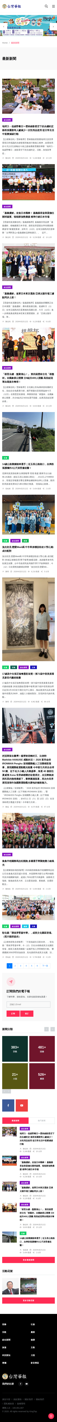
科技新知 (6, 1355)
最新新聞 (15, 1121)
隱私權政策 (9, 1403)
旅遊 (25, 541)
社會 (5, 458)
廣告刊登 (6, 1399)
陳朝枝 (8, 889)
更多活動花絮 (28, 1301)
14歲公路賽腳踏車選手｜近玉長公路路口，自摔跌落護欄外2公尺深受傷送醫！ (37, 1242)
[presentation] (3, 26)
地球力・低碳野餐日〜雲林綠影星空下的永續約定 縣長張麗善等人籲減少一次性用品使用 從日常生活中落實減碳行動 (28, 130)
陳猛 (7, 807)
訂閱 (13, 1014)
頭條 (4, 1324)
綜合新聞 (7, 120)
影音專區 (35, 1363)
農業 (33, 1332)
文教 (33, 667)
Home (5, 43)
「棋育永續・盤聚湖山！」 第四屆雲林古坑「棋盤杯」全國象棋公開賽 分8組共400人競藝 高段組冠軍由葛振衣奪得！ (28, 378)
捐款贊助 (17, 1399)
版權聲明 (21, 1403)
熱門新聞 (41, 1121)
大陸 (33, 1355)
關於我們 (29, 1399)
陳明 (7, 572)
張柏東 (8, 489)
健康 (25, 926)
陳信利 (8, 158)
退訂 (27, 1014)
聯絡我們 (40, 1399)
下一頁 (45, 966)
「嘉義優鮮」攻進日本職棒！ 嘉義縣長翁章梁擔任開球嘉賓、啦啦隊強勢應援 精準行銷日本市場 (37, 1166)
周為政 (8, 957)
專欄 (4, 1363)
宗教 (13, 667)
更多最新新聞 (28, 1260)
